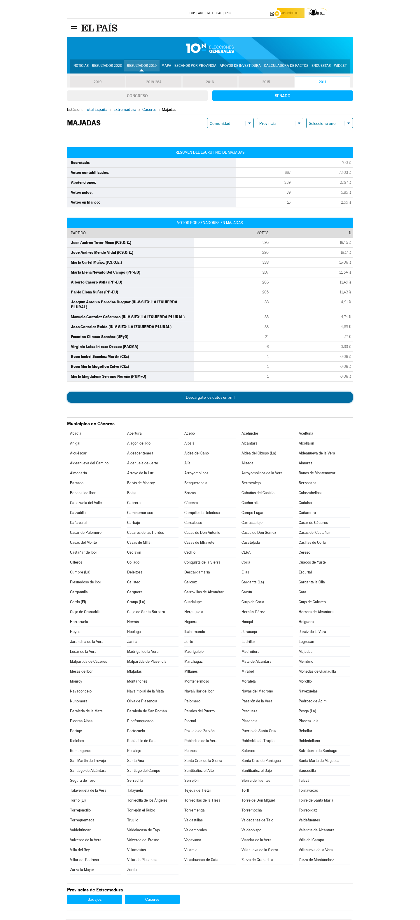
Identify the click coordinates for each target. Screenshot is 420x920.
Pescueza (250, 712)
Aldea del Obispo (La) (259, 454)
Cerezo (304, 553)
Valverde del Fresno (143, 841)
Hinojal (247, 622)
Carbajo (133, 523)
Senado (282, 96)
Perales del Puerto (199, 712)
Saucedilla (307, 771)
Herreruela (79, 622)
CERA (246, 553)
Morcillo (305, 682)
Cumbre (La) (80, 573)
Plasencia (250, 722)
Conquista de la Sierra (202, 563)
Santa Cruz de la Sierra (203, 761)
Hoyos (75, 632)
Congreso (137, 96)
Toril (245, 791)
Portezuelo (136, 732)
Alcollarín (306, 444)
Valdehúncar (80, 831)
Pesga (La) (307, 712)
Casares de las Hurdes (145, 533)
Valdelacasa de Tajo (143, 831)
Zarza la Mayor (82, 870)
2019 (97, 83)
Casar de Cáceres (313, 523)
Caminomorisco (140, 513)
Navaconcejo (81, 692)
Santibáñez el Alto (199, 771)
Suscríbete (293, 14)
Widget (340, 67)
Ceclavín (134, 553)
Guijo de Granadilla (85, 613)
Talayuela (135, 791)
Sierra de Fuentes (256, 781)
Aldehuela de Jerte (142, 464)
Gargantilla (79, 593)
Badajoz (95, 900)
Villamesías (136, 851)
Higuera (190, 622)
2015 (266, 83)
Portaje (76, 732)
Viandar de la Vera (257, 841)
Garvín (247, 593)
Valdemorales (195, 831)
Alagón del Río (138, 444)
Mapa (166, 67)
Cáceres (191, 503)
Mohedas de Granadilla (317, 672)
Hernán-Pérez (253, 613)
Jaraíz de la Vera (312, 632)
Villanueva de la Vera (316, 851)
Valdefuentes (309, 821)
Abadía (75, 434)
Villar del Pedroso (84, 860)
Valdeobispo (251, 831)
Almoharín (78, 474)
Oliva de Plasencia (142, 702)
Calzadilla (78, 513)
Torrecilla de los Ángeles (147, 801)
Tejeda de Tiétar (197, 791)
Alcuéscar (78, 454)
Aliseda (247, 464)
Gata (302, 593)
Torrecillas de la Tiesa (202, 801)
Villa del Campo (311, 841)
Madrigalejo (194, 652)
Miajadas (134, 672)
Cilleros (76, 563)
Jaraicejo (249, 632)
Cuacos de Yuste (312, 563)
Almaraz (305, 464)
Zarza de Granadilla (257, 860)
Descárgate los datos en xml (210, 398)
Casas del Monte (83, 543)
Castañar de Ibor (83, 553)
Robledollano (309, 741)
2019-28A (154, 83)
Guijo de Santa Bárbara (146, 613)
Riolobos (77, 741)
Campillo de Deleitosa (202, 513)
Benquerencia (195, 484)
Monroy (76, 682)
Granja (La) (136, 603)
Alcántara (250, 444)
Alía (187, 464)
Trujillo (132, 821)
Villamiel (191, 851)
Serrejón (191, 781)
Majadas (305, 652)
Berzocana (307, 484)
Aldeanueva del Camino (89, 464)
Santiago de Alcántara (88, 771)
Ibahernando (194, 632)
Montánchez (137, 682)
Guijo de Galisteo (312, 603)
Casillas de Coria (312, 543)
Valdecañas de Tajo (257, 821)
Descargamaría (197, 573)
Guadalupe (193, 603)
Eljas (245, 573)
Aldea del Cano (196, 454)
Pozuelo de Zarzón (199, 732)
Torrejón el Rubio (141, 811)
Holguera (306, 622)
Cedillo (189, 553)
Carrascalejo (252, 523)
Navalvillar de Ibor (199, 692)
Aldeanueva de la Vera (317, 454)
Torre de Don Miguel (258, 801)
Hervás (133, 622)
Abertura (134, 434)
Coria (246, 563)
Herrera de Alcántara (316, 613)
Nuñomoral (79, 702)
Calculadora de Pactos (286, 67)
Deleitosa (135, 573)
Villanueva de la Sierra (260, 851)
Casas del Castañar (314, 533)
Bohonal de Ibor (83, 494)
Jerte (188, 642)
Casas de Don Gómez (259, 533)
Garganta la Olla (312, 583)
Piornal (190, 722)
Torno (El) (78, 801)
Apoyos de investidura (240, 67)
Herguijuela (193, 613)
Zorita (132, 870)
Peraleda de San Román (147, 712)
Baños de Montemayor (317, 474)
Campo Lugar (253, 513)
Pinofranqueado (140, 722)
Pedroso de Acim (313, 702)
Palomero (192, 702)
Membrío (306, 662)
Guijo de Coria (253, 603)
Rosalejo (134, 751)
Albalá (189, 444)
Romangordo (80, 751)
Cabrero (134, 503)
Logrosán (306, 642)
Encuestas (321, 67)
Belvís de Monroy (141, 484)
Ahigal (75, 444)
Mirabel (248, 672)
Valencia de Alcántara (317, 831)
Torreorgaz (308, 811)
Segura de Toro (82, 781)
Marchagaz (193, 662)
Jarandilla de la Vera (87, 642)
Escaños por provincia (195, 67)
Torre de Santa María (316, 801)
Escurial (305, 573)
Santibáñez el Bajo (257, 771)
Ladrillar (248, 642)
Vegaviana (192, 841)
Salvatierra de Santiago (318, 751)
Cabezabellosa (311, 494)
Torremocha (252, 811)
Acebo (189, 434)
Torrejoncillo (80, 811)
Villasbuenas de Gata (201, 860)
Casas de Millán (140, 543)
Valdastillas (193, 821)
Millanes (191, 672)
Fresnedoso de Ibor (85, 583)
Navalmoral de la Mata (145, 692)
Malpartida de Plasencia (147, 662)
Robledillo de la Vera (201, 741)
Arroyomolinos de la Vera (262, 474)
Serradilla (135, 781)
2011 (322, 83)
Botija (131, 494)
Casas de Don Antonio (202, 533)
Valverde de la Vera (86, 841)
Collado (133, 563)
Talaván (305, 781)
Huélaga (134, 632)
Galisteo (133, 583)
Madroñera (251, 652)
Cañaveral (78, 523)
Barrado (76, 484)
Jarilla (132, 642)
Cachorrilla (251, 503)
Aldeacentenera (140, 454)
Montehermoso (196, 682)
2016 (210, 83)
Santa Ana (135, 761)
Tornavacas (308, 791)
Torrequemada (82, 821)
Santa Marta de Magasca (319, 761)
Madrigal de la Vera (143, 652)
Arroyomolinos (196, 474)
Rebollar (305, 732)
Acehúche (250, 434)
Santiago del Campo (143, 771)
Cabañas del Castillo (258, 494)
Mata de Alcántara (257, 662)
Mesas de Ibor (81, 672)
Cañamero (307, 513)
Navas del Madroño (257, 692)
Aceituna (306, 434)
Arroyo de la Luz (140, 474)
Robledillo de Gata (142, 741)
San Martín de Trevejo (88, 761)
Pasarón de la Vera (257, 702)
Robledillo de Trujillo (258, 741)
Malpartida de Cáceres (88, 662)
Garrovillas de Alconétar (204, 593)
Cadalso (305, 503)
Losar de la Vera (83, 652)
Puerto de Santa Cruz (259, 732)
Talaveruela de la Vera (88, 791)
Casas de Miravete (199, 543)
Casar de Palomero (86, 533)
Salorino (248, 751)
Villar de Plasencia (142, 860)
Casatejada (251, 543)
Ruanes (190, 751)
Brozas (190, 494)
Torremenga (194, 811)
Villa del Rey (80, 851)
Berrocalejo (251, 484)
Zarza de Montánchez (316, 860)
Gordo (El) (78, 603)
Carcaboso (193, 523)
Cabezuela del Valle (86, 503)
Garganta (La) (253, 583)
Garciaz (190, 583)
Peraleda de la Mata (86, 712)
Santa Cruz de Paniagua (261, 761)
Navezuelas (308, 692)
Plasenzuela (308, 722)
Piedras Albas (81, 722)
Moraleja (249, 682)
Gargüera (135, 593)
